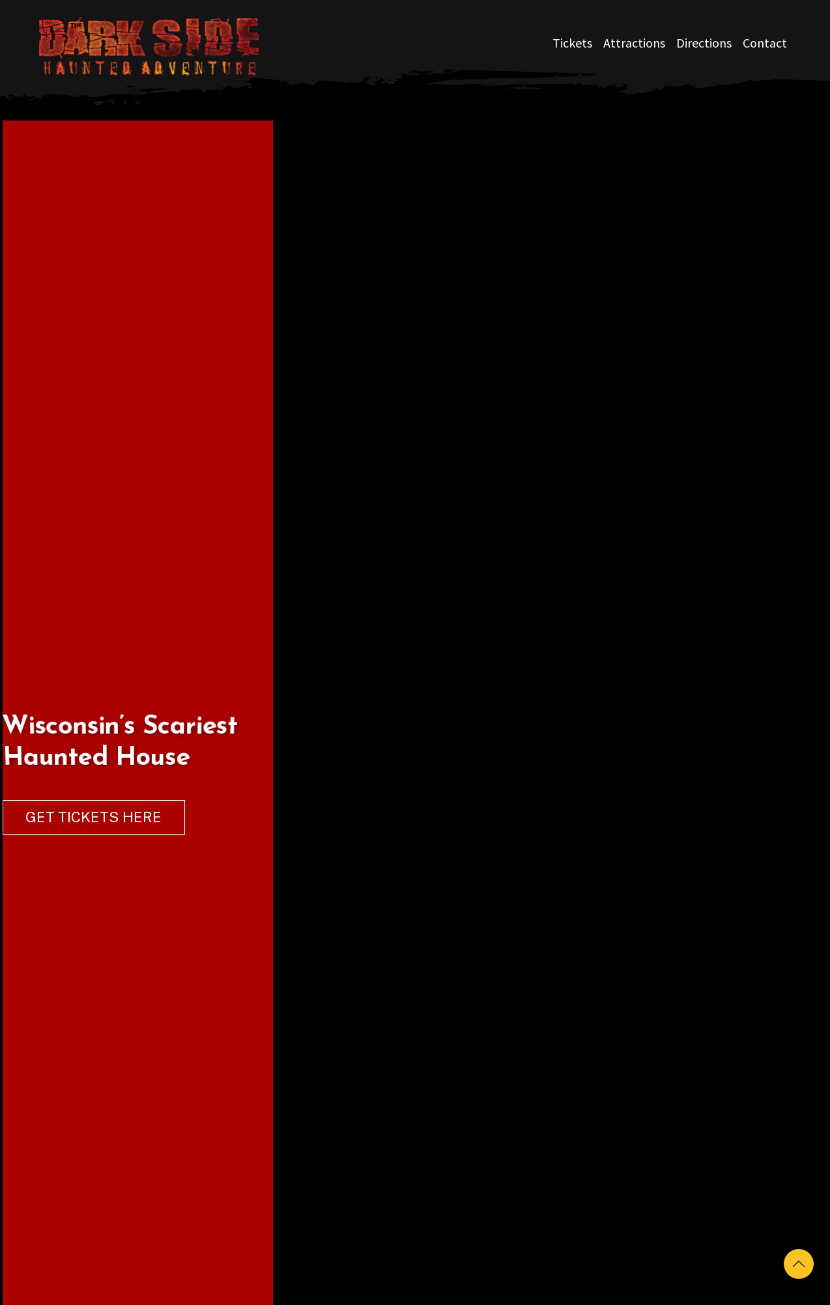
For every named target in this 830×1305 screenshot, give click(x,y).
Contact (765, 43)
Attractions (634, 43)
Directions (704, 43)
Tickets (572, 43)
